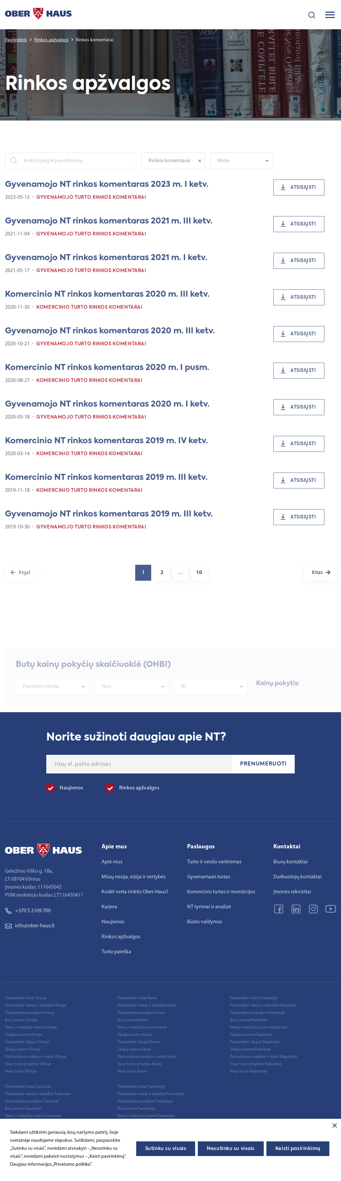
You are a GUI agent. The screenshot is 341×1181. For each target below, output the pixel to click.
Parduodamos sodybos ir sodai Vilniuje (36, 1057)
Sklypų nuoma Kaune (134, 1049)
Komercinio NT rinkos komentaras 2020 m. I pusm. (107, 373)
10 (199, 577)
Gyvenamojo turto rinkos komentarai (91, 202)
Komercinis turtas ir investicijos (221, 892)
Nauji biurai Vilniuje (21, 1071)
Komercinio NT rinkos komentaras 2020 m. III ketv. (107, 299)
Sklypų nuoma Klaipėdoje (250, 1049)
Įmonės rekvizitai (292, 892)
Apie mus (112, 862)
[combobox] (173, 165)
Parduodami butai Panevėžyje (141, 1087)
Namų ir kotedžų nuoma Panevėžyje (146, 1116)
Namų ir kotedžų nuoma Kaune (142, 1028)
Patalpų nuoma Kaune (135, 1035)
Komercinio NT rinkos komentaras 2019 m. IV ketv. (106, 446)
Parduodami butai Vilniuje (26, 998)
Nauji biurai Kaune (132, 1071)
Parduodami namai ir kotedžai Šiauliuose (37, 1094)
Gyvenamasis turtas (208, 877)
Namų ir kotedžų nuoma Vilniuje (31, 1028)
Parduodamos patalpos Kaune (141, 1013)
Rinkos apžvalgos (51, 40)
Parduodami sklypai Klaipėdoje (255, 1042)
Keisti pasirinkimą (297, 1148)
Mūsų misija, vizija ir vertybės (134, 877)
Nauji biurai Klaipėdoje (248, 1071)
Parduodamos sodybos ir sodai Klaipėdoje (263, 1057)
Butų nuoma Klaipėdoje (249, 1020)
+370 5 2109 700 (28, 911)
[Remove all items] (201, 165)
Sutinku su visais (165, 1148)
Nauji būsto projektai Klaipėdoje (256, 1064)
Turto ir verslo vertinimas (214, 862)
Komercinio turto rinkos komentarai (89, 312)
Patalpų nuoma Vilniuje (23, 1035)
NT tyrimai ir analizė (209, 907)
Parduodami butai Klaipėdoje (253, 998)
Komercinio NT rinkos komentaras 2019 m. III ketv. (106, 482)
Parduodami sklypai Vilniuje (27, 1042)
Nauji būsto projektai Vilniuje (28, 1064)
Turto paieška (116, 952)
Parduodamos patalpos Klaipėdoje (257, 1013)
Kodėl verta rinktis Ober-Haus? (135, 892)
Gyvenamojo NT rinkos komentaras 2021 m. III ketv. (108, 226)
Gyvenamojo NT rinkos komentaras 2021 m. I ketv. (106, 263)
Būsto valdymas (204, 922)
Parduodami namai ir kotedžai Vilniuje (35, 1006)
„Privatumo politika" (71, 1164)
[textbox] (238, 165)
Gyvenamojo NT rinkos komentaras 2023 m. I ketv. (106, 189)
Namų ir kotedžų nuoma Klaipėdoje (258, 1028)
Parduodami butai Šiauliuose (28, 1087)
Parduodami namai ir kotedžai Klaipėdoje (263, 1006)
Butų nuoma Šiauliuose (23, 1109)
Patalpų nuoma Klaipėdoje (251, 1035)
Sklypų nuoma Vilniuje (23, 1049)
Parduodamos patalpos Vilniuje (30, 1013)
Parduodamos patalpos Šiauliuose (32, 1101)
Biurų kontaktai (290, 862)
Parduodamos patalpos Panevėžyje (145, 1101)
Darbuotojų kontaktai (297, 877)
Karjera (109, 907)
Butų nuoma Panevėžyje (137, 1109)
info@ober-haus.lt (30, 926)
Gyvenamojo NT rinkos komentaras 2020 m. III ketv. (110, 336)
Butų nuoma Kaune (133, 1020)
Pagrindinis (16, 40)
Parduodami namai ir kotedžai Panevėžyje (151, 1094)
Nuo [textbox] (107, 696)
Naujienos (113, 922)
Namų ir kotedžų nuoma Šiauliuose (33, 1116)
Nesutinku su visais (231, 1148)
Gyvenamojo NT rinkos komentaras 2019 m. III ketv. (109, 519)
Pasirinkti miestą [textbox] (41, 696)
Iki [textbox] (183, 696)
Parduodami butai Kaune (137, 998)
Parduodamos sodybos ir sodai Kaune (147, 1057)
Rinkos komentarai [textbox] (169, 165)
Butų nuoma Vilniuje (21, 1020)
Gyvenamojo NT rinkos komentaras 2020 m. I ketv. (107, 409)
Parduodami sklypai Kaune (139, 1042)
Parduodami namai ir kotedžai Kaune (147, 1006)
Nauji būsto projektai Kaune (140, 1064)
